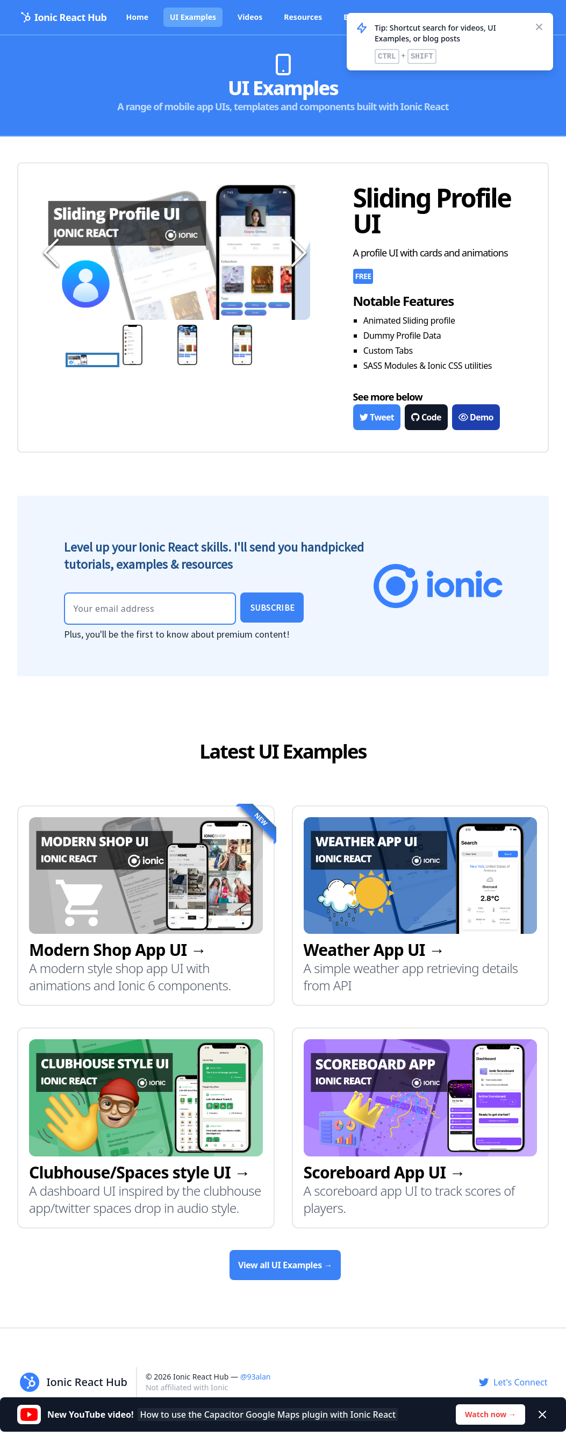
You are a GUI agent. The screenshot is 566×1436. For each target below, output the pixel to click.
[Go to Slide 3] (202, 345)
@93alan (255, 1376)
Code (426, 417)
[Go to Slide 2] (147, 345)
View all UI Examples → (285, 1265)
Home (137, 17)
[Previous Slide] (49, 253)
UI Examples (193, 17)
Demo (475, 417)
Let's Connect (513, 1382)
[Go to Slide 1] (92, 360)
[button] (175, 252)
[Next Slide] (297, 253)
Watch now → (490, 1414)
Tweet (377, 417)
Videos (250, 17)
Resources (303, 17)
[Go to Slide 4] (257, 345)
